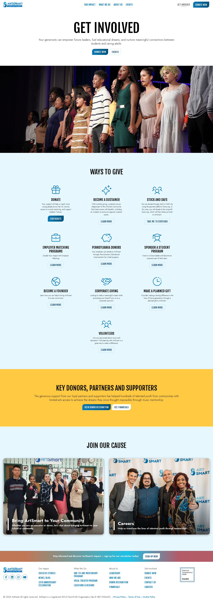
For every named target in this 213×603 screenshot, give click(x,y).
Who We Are (115, 577)
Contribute (56, 218)
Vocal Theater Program (85, 580)
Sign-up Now (151, 556)
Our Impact (89, 4)
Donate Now (201, 4)
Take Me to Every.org (157, 221)
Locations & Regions (84, 585)
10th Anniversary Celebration (47, 584)
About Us (118, 4)
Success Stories (47, 573)
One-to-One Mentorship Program (86, 575)
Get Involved (183, 4)
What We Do (104, 4)
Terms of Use (134, 597)
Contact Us (150, 582)
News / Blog (44, 577)
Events (129, 4)
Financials (114, 587)
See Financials (121, 407)
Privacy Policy (119, 597)
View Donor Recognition (96, 407)
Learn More (106, 221)
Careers (149, 587)
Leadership (114, 573)
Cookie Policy (149, 597)
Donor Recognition (118, 582)
